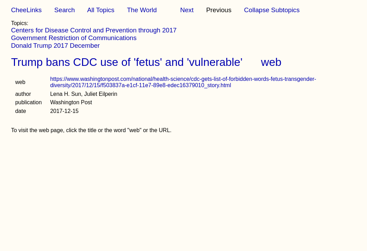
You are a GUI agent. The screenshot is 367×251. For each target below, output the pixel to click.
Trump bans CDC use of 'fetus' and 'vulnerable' (126, 62)
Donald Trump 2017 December (55, 45)
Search (64, 10)
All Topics (100, 10)
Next (186, 10)
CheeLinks (26, 10)
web (271, 62)
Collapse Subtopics (272, 10)
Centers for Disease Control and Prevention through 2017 (94, 30)
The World (142, 10)
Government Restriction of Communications (74, 37)
